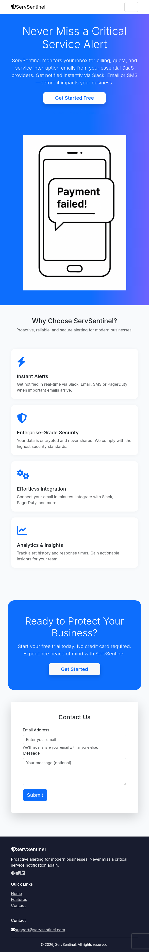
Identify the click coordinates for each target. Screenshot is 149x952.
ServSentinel (28, 7)
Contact (18, 905)
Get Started (74, 669)
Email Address (36, 729)
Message (31, 753)
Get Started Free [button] (74, 98)
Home (16, 893)
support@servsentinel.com (40, 929)
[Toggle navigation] (131, 7)
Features (19, 899)
